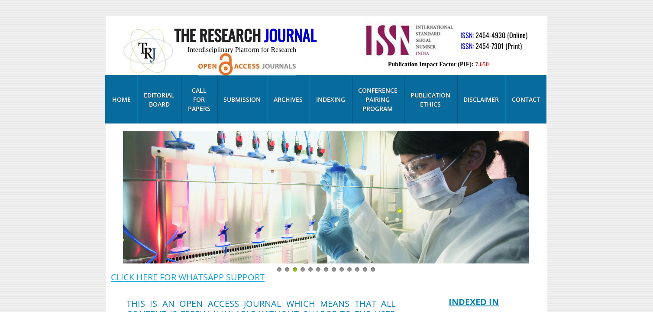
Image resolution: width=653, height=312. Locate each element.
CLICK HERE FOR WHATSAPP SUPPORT (188, 277)
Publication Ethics (430, 99)
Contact (526, 99)
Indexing (330, 99)
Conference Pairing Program (378, 99)
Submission (242, 99)
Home (121, 99)
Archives (288, 99)
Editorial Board (159, 99)
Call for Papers (199, 99)
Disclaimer (481, 99)
